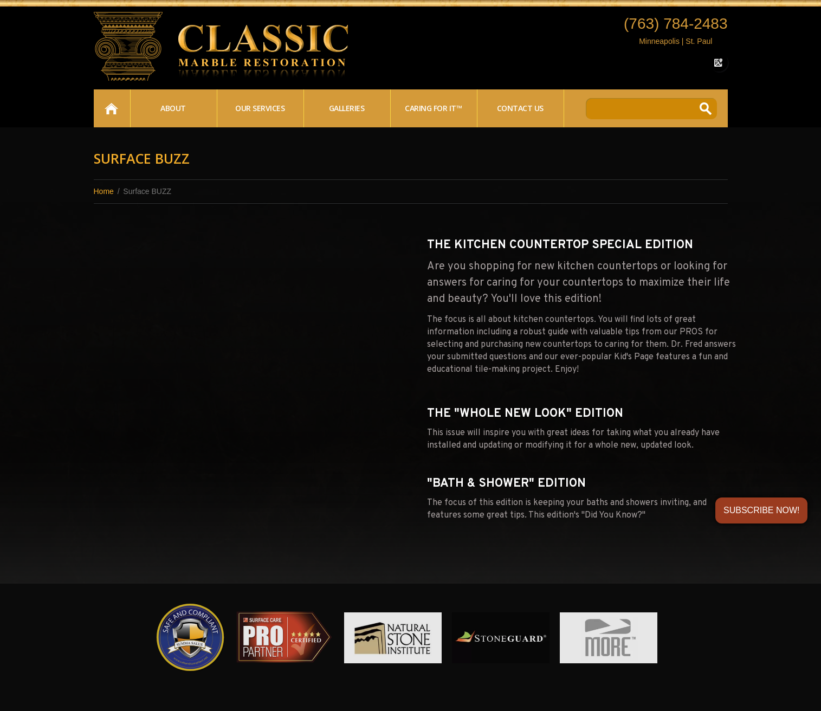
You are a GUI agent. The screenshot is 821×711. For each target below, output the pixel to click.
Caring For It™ (433, 108)
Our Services (260, 108)
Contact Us (520, 108)
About (173, 108)
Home (112, 108)
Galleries (347, 108)
